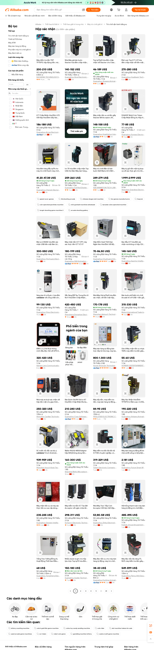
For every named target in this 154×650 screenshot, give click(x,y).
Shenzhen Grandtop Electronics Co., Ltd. (133, 190)
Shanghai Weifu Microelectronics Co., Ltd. (77, 472)
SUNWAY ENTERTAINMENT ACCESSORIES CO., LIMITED (133, 366)
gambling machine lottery (81, 634)
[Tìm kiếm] (93, 10)
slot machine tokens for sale (120, 628)
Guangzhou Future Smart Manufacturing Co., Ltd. (133, 468)
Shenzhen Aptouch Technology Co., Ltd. (105, 314)
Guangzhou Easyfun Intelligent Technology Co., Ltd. (133, 261)
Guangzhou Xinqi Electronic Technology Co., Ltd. (77, 77)
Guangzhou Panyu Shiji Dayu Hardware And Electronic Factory (133, 576)
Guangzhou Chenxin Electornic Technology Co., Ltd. (48, 190)
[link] (150, 625)
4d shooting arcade (67, 199)
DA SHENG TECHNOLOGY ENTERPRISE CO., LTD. (48, 77)
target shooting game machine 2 (50, 210)
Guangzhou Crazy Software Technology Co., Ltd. (77, 417)
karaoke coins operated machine (113, 205)
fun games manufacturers (119, 199)
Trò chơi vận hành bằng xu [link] (116, 24)
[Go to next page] (111, 591)
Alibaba (38, 24)
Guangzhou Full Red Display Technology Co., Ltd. (77, 188)
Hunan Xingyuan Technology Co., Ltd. (105, 366)
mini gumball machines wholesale (81, 205)
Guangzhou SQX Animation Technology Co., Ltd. (77, 261)
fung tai (139, 199)
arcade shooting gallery (78, 210)
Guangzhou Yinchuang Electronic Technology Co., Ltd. (48, 259)
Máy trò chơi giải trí (94, 24)
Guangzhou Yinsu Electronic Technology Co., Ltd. (48, 312)
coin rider (99, 628)
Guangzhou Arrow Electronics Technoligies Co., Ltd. (48, 132)
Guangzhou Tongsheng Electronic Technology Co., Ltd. (48, 576)
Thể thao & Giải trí (52, 24)
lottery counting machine (18, 628)
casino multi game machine (108, 634)
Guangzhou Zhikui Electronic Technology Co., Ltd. (105, 523)
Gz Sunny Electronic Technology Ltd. (77, 523)
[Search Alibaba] (58, 9)
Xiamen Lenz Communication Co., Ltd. (48, 366)
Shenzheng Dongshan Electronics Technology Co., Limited (77, 315)
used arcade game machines (20, 634)
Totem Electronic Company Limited (105, 468)
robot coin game (58, 634)
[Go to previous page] (70, 591)
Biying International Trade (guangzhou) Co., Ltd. (133, 312)
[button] (83, 9)
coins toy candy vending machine (76, 628)
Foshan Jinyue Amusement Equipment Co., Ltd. (133, 525)
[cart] (119, 10)
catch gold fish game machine (46, 628)
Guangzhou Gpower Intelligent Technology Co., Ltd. (48, 523)
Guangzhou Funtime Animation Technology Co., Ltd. (105, 580)
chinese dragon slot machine (91, 199)
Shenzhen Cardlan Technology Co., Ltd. (48, 417)
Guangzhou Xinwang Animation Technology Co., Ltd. (105, 81)
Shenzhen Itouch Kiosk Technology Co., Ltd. (48, 468)
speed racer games (45, 199)
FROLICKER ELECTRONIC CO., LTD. (105, 417)
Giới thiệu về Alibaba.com (16, 647)
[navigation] (19, 308)
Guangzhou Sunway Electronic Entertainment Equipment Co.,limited (133, 134)
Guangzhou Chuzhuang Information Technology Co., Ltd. (105, 259)
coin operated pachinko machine (50, 205)
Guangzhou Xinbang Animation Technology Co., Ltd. (133, 417)
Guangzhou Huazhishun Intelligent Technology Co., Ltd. (105, 134)
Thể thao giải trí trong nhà (73, 24)
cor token (41, 634)
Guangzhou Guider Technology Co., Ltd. (77, 578)
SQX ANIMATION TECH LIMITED (105, 188)
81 (106, 591)
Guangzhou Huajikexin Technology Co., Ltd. (133, 77)
